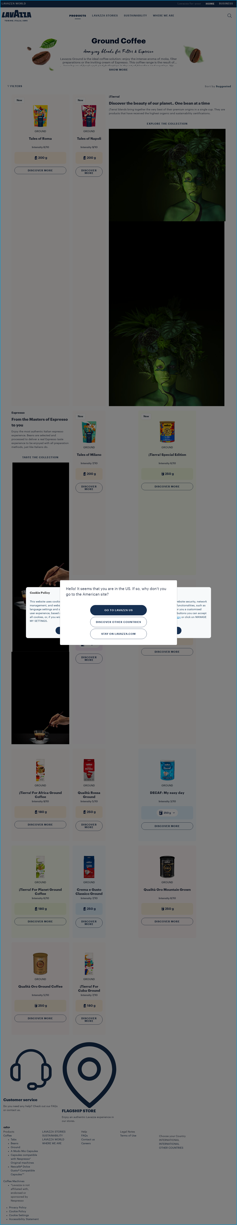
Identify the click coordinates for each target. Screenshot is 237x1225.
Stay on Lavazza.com (118, 634)
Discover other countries (118, 622)
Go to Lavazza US (118, 610)
